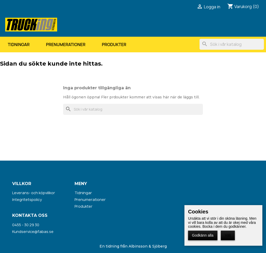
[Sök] (232, 44)
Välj (228, 235)
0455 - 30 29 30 (25, 224)
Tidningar (19, 44)
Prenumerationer (65, 44)
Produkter (114, 44)
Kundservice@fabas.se (33, 231)
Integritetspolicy (27, 199)
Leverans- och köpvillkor (33, 192)
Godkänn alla (203, 235)
